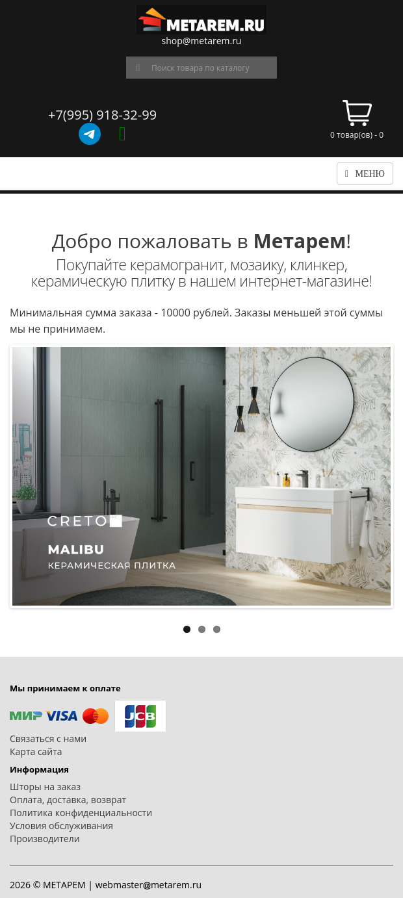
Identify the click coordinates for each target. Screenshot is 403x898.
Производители (45, 838)
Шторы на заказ (45, 786)
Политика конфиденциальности (81, 812)
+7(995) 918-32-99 (102, 114)
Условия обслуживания (61, 825)
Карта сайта (36, 751)
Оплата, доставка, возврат (68, 799)
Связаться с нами (48, 738)
